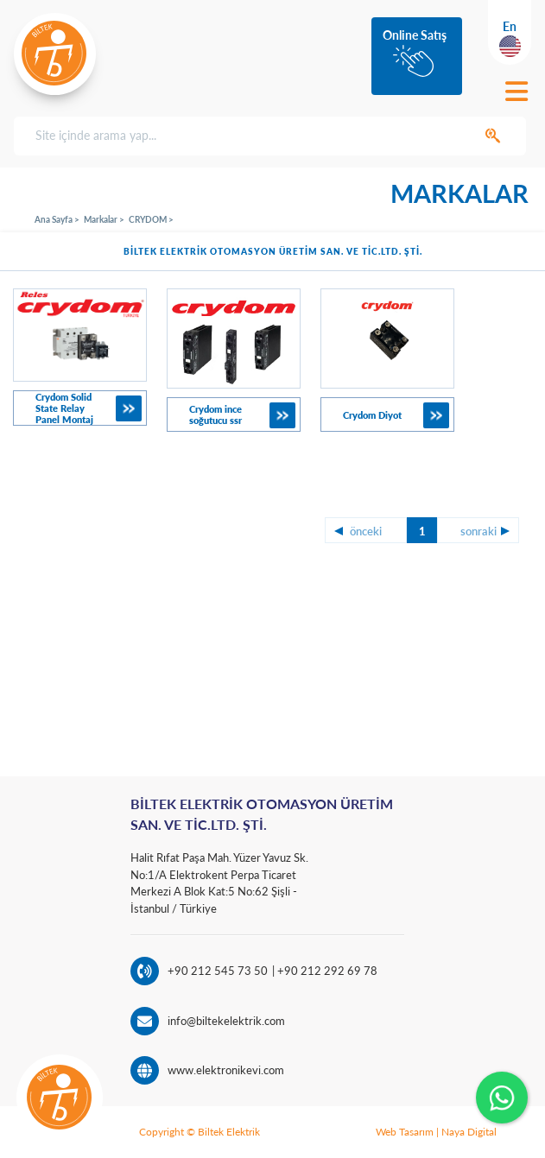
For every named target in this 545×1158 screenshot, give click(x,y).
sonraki (478, 531)
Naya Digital (469, 1131)
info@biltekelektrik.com (226, 1021)
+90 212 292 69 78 (326, 971)
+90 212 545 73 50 (218, 971)
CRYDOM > (151, 219)
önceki (366, 531)
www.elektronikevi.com (226, 1070)
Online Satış (415, 35)
